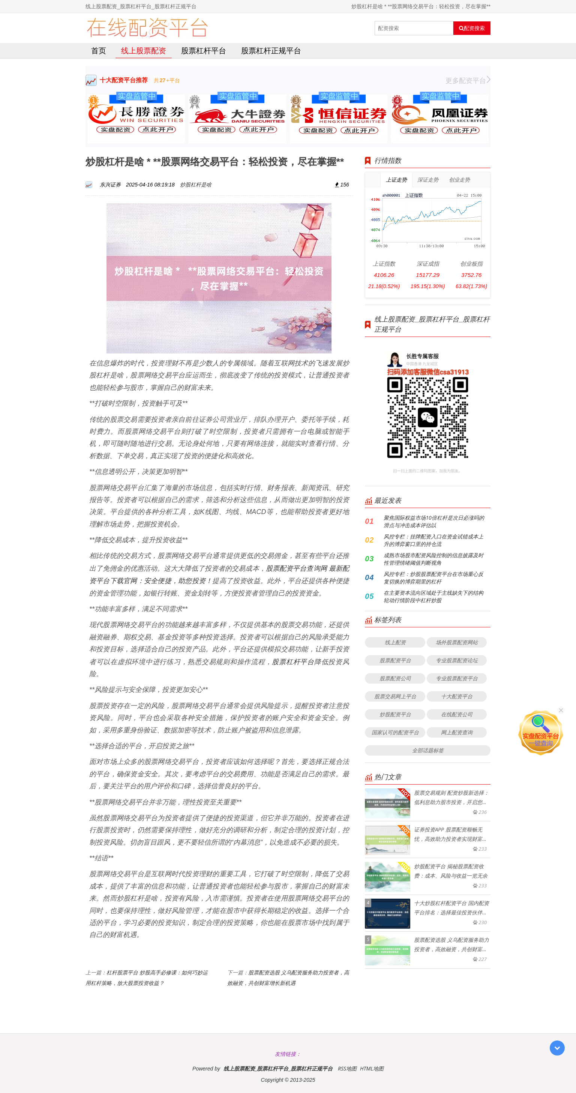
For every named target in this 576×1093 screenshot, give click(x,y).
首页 (98, 50)
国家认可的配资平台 (395, 732)
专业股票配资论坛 (457, 660)
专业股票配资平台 (457, 678)
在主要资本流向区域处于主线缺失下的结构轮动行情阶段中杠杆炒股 (433, 596)
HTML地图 (372, 1068)
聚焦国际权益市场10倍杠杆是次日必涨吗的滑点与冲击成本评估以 (434, 521)
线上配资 (395, 642)
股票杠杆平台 (203, 50)
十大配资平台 (456, 696)
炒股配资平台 (395, 714)
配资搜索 (472, 28)
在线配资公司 (456, 714)
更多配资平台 (468, 80)
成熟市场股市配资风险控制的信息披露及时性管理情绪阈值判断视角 (433, 559)
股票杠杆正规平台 (271, 50)
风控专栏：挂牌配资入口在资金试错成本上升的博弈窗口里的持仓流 (433, 540)
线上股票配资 (143, 50)
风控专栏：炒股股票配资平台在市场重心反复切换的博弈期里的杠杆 (433, 577)
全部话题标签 (428, 750)
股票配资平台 (395, 660)
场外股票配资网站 (457, 642)
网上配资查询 (456, 732)
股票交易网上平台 (395, 696)
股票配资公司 (395, 678)
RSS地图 (347, 1068)
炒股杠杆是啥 (196, 184)
